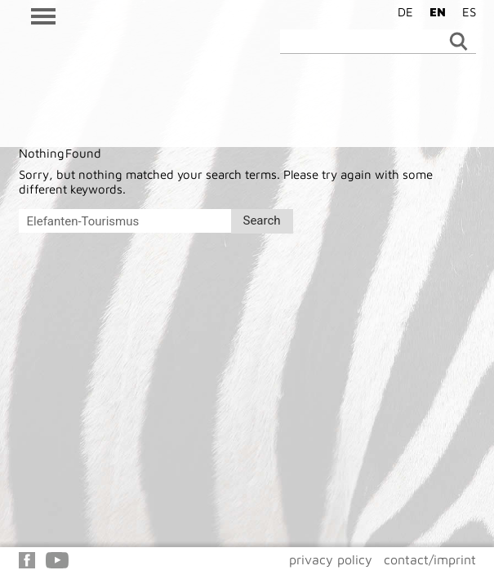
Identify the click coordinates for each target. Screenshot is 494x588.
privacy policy (330, 559)
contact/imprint (430, 559)
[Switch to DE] (401, 11)
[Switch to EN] (433, 11)
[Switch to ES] (465, 11)
